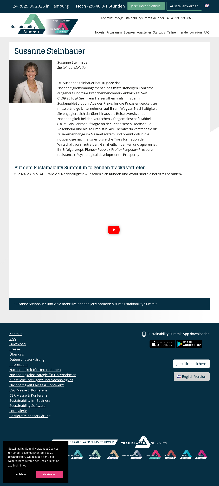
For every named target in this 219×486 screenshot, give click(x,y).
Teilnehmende (177, 32)
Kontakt (15, 333)
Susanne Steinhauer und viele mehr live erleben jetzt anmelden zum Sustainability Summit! (86, 304)
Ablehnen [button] (21, 474)
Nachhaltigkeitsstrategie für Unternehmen (42, 374)
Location (196, 32)
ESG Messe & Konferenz (28, 390)
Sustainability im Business (29, 400)
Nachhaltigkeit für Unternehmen (35, 369)
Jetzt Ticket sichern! (146, 6)
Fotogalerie (18, 410)
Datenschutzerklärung (26, 359)
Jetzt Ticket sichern (191, 363)
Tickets (100, 32)
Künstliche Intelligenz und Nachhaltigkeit (41, 380)
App (12, 339)
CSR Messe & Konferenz (28, 395)
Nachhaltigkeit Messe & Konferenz (36, 385)
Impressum (18, 364)
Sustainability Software (27, 405)
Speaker (129, 32)
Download (17, 344)
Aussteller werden (184, 6)
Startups (159, 32)
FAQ (207, 32)
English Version (191, 376)
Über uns (16, 354)
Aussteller (144, 32)
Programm (114, 32)
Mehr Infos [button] (19, 465)
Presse (14, 349)
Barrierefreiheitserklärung (29, 416)
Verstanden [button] (49, 474)
